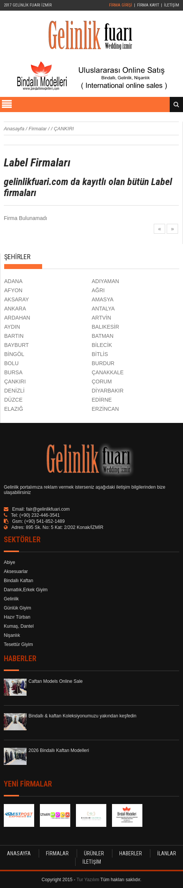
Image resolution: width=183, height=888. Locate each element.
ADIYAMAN (105, 281)
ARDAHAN (17, 318)
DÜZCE (13, 400)
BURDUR (103, 363)
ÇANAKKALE (108, 372)
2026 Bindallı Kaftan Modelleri (58, 750)
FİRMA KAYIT (148, 5)
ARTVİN (101, 318)
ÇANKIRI (15, 381)
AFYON (13, 290)
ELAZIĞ (13, 409)
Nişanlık (12, 635)
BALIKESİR (105, 327)
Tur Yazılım (87, 879)
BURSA (13, 372)
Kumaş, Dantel (19, 626)
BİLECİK (102, 345)
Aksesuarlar (16, 571)
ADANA (13, 281)
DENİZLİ (14, 391)
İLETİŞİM (171, 5)
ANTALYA (103, 308)
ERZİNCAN (105, 409)
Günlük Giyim (17, 608)
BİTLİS (100, 354)
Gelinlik (11, 598)
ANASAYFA (19, 853)
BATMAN (103, 336)
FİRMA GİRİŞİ (120, 5)
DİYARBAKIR (108, 391)
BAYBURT (16, 345)
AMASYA (103, 299)
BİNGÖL (14, 354)
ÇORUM (102, 381)
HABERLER (130, 853)
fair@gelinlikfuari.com (48, 509)
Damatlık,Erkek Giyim (25, 589)
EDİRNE (102, 400)
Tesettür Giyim (18, 644)
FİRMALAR (57, 853)
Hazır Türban (17, 617)
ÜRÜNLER (94, 853)
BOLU (11, 363)
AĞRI (98, 290)
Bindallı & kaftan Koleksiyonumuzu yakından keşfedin (82, 716)
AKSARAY (16, 299)
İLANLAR (166, 853)
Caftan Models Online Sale (55, 681)
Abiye (9, 562)
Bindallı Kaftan (18, 580)
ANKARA (15, 308)
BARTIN (14, 336)
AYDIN (12, 327)
